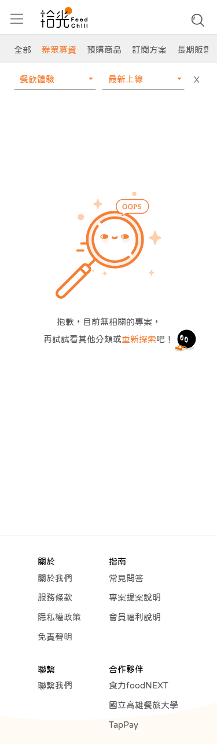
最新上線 (125, 79)
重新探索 (139, 339)
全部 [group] (22, 49)
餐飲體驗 (37, 79)
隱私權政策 (59, 617)
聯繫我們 (55, 685)
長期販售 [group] (194, 49)
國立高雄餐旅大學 (143, 705)
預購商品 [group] (104, 49)
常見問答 (126, 578)
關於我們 (55, 578)
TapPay (123, 724)
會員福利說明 (135, 617)
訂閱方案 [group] (149, 49)
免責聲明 (55, 636)
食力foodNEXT (138, 685)
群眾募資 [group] (59, 49)
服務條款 (55, 597)
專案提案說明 (135, 597)
